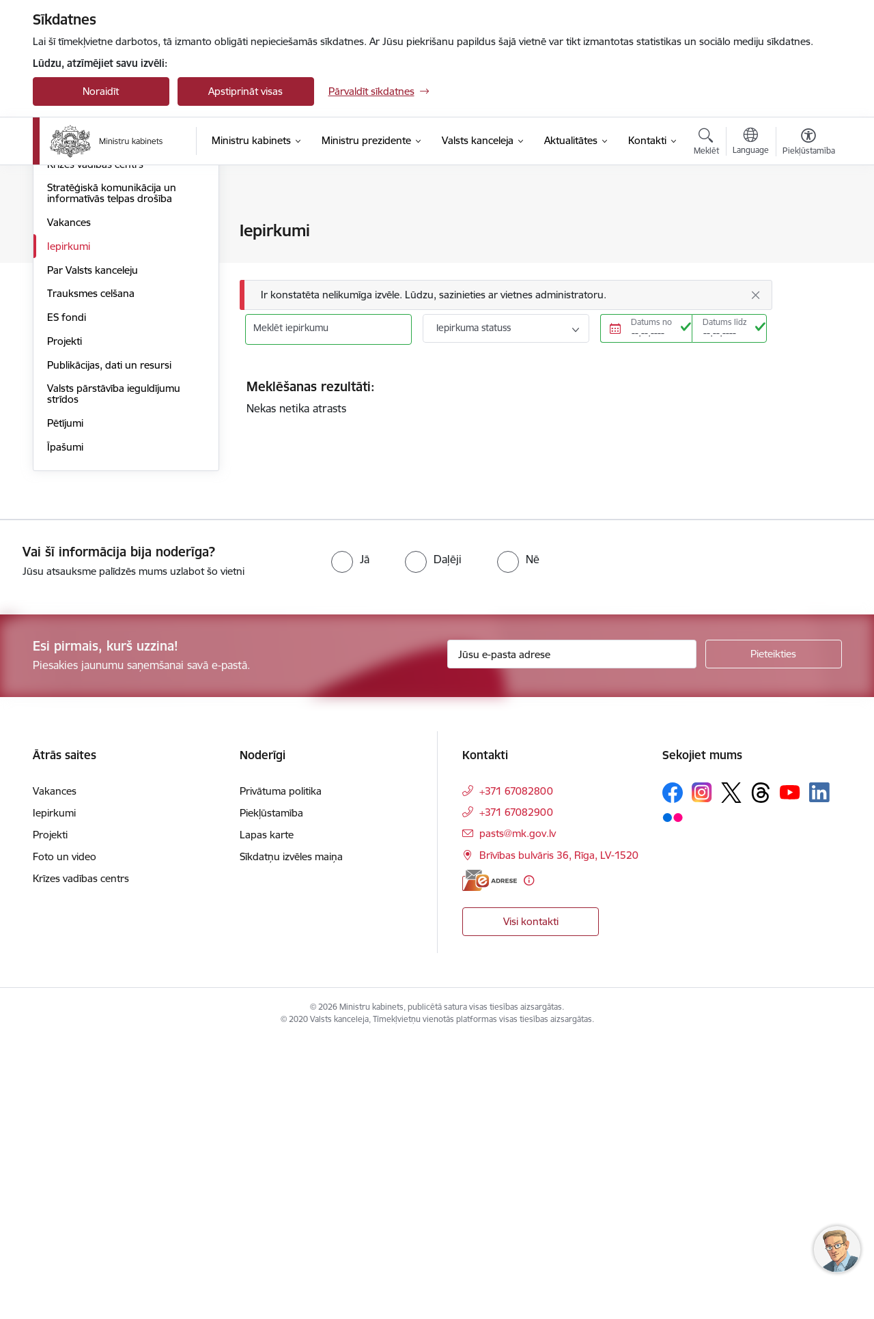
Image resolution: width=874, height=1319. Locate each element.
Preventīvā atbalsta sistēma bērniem (109, 390)
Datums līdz (725, 322)
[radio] (350, 838)
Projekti (64, 620)
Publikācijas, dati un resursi (109, 644)
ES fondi (66, 596)
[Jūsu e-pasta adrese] (571, 933)
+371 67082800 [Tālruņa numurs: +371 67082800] (516, 1070)
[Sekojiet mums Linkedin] (819, 1072)
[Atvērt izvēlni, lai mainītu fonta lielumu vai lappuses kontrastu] (809, 143)
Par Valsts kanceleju (92, 549)
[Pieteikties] (773, 933)
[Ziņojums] (506, 295)
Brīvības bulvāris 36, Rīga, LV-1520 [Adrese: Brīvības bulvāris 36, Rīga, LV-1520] (558, 1134)
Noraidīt (101, 91)
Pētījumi (65, 702)
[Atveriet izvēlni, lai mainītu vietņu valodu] (751, 142)
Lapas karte (267, 1113)
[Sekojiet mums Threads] (760, 1072)
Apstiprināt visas (245, 91)
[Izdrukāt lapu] (807, 225)
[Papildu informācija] (529, 1159)
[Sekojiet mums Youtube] (790, 1071)
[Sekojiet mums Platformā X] (731, 1072)
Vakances (69, 501)
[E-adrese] (489, 1159)
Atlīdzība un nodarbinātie (104, 302)
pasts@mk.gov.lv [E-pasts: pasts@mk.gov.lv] (517, 1112)
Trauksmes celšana (91, 572)
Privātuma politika (281, 1070)
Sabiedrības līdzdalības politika (116, 419)
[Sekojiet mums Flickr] (672, 1096)
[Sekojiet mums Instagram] (702, 1071)
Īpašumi (65, 726)
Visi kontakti (531, 1200)
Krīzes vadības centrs (95, 443)
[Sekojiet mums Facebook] (672, 1072)
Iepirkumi (68, 525)
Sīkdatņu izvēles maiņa (291, 1135)
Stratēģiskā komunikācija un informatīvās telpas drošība (111, 472)
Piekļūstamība (271, 1092)
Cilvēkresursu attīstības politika (117, 278)
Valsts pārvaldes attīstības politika (123, 231)
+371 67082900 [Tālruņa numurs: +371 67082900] (516, 1091)
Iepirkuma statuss (473, 328)
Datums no (651, 322)
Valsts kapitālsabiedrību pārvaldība (101, 355)
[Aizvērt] (755, 295)
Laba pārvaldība (83, 255)
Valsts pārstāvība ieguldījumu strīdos (113, 673)
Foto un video (64, 1135)
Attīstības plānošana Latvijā (109, 326)
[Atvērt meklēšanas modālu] (706, 143)
